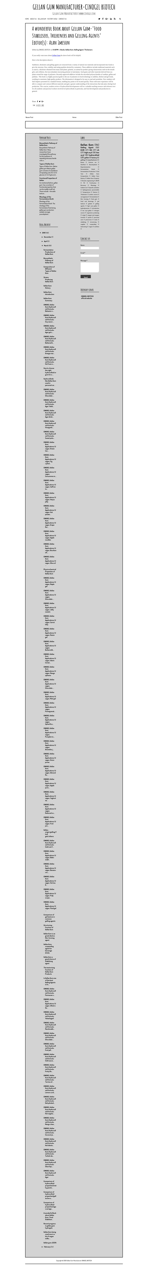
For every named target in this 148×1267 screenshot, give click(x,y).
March (46, 246)
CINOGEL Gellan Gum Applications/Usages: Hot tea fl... (50, 881)
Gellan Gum (42, 19)
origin (84, 215)
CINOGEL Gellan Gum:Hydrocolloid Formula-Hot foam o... (50, 361)
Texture (95, 192)
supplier (83, 224)
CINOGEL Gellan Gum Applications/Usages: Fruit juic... (50, 821)
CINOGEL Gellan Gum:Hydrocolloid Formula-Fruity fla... (50, 1068)
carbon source (93, 194)
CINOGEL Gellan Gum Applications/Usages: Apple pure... (50, 783)
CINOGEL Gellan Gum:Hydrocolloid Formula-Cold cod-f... (50, 844)
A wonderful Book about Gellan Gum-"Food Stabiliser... (50, 1216)
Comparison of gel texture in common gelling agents (49, 918)
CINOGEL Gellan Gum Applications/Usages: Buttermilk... (50, 645)
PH (84, 183)
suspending (93, 224)
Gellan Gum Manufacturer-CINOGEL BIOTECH (74, 7)
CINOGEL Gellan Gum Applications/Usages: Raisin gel (50, 633)
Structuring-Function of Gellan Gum (48, 927)
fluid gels (94, 199)
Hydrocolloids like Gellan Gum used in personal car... (50, 382)
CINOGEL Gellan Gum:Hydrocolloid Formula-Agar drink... (50, 414)
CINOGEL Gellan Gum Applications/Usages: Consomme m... (50, 472)
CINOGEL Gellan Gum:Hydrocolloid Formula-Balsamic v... (50, 308)
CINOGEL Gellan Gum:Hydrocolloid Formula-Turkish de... (50, 1153)
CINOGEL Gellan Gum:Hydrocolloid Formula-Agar (50, 1174)
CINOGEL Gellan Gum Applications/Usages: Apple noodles (50, 535)
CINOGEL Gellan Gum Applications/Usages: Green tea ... (50, 446)
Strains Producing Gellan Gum (48, 279)
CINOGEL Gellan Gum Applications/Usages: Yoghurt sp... (50, 796)
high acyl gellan (92, 206)
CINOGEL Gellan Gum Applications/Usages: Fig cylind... (50, 459)
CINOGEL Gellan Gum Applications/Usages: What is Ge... (50, 1003)
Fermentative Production (88, 171)
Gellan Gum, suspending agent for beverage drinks (49, 948)
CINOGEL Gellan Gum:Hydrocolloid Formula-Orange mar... (50, 350)
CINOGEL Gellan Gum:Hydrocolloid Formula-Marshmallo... (50, 1026)
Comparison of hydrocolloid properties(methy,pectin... (50, 1184)
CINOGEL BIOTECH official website (87, 297)
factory (94, 158)
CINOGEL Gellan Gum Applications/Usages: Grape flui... (50, 522)
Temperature (86, 192)
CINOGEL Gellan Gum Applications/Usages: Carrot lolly (50, 620)
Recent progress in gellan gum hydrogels (50, 1226)
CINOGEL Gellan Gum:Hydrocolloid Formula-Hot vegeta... (50, 1110)
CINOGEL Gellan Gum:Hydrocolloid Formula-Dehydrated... (50, 1100)
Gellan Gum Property (93, 178)
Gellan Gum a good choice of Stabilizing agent (50, 960)
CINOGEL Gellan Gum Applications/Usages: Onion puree (50, 758)
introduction (95, 208)
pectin (90, 217)
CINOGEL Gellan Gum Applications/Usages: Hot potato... (50, 510)
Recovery (83, 185)
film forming (84, 199)
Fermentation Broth (88, 169)
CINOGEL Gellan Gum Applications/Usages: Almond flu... (50, 770)
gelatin (90, 203)
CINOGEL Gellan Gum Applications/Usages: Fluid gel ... (50, 906)
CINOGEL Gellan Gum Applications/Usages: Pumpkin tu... (50, 732)
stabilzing (83, 222)
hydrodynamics (85, 208)
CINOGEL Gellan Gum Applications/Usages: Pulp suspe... (50, 893)
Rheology (93, 185)
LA (98, 150)
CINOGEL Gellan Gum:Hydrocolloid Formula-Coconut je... (50, 1131)
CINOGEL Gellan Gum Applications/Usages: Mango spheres (50, 671)
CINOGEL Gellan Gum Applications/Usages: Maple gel (50, 582)
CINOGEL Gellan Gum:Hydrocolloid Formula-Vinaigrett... (50, 424)
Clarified (83, 164)
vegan (90, 226)
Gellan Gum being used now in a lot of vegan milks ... (50, 1235)
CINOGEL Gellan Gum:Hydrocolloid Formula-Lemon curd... (50, 1089)
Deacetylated (93, 164)
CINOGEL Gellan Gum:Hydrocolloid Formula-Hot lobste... (50, 1142)
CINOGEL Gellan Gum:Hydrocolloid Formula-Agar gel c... (50, 329)
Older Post (119, 117)
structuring (93, 222)
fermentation (94, 197)
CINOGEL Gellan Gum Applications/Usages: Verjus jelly (50, 497)
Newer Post (29, 117)
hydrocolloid (94, 155)
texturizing (84, 226)
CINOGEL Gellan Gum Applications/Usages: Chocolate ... (50, 595)
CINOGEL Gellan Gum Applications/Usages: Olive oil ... (50, 561)
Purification (93, 183)
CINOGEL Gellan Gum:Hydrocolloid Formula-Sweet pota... (50, 435)
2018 (44, 233)
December (48, 237)
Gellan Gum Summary (48, 299)
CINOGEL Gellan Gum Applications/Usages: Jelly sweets (50, 607)
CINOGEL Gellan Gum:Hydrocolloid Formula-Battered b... (50, 339)
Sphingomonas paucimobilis (91, 190)
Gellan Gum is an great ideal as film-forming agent (49, 937)
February (47, 1247)
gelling (83, 160)
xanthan (96, 226)
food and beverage (87, 201)
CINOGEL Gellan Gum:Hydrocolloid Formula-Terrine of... (50, 1078)
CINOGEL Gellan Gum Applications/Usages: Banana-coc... (50, 868)
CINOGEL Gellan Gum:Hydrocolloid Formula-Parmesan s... (50, 992)
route (95, 219)
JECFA (97, 180)
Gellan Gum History (48, 287)
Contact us (62, 19)
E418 (82, 150)
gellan (86, 158)
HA (91, 150)
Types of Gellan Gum (46, 164)
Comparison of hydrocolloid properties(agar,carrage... (50, 1205)
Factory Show (52, 19)
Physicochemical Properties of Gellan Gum (50, 571)
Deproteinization (85, 167)
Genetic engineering (88, 180)
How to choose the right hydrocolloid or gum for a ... (50, 371)
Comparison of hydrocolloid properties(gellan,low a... (50, 1195)
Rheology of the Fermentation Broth (46, 198)
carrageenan (84, 197)
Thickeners (88, 50)
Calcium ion (92, 162)
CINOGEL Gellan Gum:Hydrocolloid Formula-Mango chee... (50, 1121)
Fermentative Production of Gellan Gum (49, 252)
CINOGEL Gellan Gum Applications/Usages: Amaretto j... (50, 745)
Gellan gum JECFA (50, 1243)
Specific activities (94, 187)
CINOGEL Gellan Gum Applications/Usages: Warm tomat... (50, 658)
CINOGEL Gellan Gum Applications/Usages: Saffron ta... (50, 484)
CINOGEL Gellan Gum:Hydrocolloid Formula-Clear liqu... (50, 1163)
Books (62, 50)
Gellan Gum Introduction (49, 293)
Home (27, 19)
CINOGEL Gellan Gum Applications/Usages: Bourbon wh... (50, 548)
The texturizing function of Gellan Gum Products (49, 971)
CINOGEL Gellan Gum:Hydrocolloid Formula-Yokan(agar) (50, 1015)
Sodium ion (84, 187)
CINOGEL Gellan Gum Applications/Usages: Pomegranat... (50, 707)
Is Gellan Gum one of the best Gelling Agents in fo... (50, 981)
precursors (89, 219)
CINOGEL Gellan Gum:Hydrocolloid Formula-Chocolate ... (50, 392)
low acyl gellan (87, 210)
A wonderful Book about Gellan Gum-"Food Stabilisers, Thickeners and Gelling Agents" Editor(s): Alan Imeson (66, 35)
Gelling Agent (79, 50)
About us (33, 19)
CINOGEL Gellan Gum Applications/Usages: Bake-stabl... (50, 855)
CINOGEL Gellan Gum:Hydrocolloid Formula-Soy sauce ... (50, 318)
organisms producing (93, 213)
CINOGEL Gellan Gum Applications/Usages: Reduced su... (50, 809)
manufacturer (92, 160)
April (46, 241)
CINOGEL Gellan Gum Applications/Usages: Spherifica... (50, 720)
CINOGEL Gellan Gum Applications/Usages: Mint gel (50, 695)
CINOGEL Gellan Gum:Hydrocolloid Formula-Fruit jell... (50, 1047)
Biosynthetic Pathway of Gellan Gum (48, 260)
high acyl (88, 152)
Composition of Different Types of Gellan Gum (50, 270)
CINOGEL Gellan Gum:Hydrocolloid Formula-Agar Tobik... (50, 403)
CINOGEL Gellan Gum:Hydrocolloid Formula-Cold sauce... (50, 1057)
